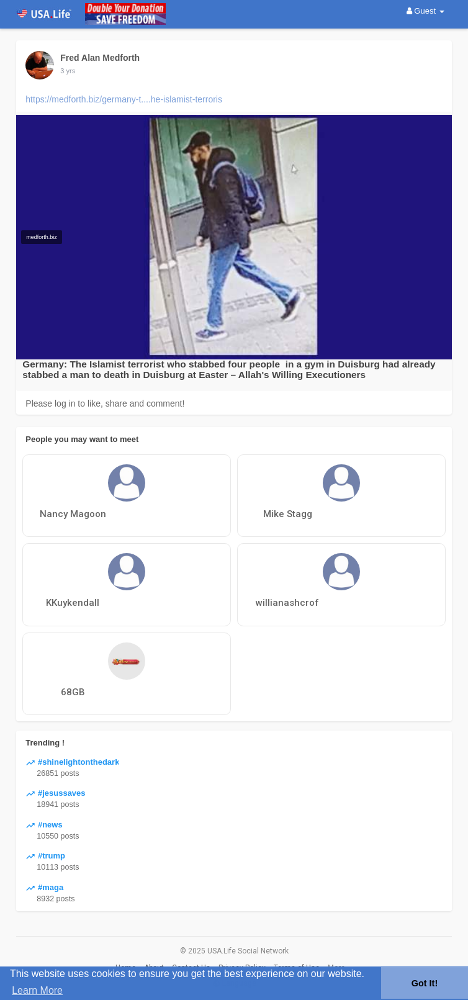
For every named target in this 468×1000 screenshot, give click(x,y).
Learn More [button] (37, 990)
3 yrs (67, 70)
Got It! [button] (425, 983)
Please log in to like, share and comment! (104, 403)
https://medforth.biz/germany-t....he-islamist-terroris (123, 99)
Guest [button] (425, 11)
